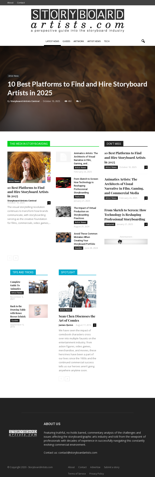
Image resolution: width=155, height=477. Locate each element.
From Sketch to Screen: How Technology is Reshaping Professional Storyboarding (125, 214)
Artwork (79, 41)
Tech (107, 41)
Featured (79, 196)
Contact (21, 2)
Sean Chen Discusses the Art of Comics (77, 318)
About (10, 2)
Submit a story (111, 467)
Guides (66, 41)
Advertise (95, 467)
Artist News (94, 41)
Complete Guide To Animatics (15, 285)
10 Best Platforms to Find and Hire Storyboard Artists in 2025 (28, 191)
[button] (143, 41)
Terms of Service (77, 473)
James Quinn (66, 325)
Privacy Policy (96, 473)
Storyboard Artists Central (25, 101)
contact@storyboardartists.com (77, 452)
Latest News (52, 41)
